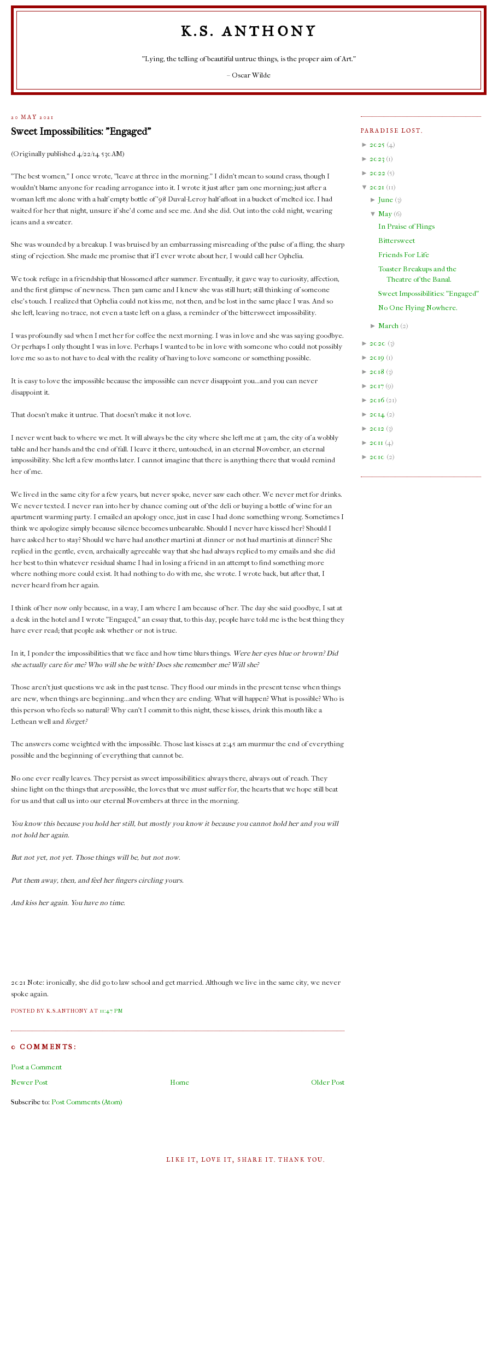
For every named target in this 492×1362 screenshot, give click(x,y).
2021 (377, 187)
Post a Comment (36, 1067)
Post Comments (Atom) (86, 1102)
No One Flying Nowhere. (418, 308)
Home (179, 1082)
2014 (377, 414)
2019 (377, 357)
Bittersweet (396, 240)
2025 (377, 144)
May (385, 214)
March (388, 326)
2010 (377, 457)
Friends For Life (403, 255)
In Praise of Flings (406, 226)
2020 (378, 343)
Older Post (327, 1082)
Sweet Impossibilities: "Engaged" (81, 132)
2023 (377, 158)
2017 (377, 386)
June (385, 199)
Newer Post (29, 1082)
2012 (377, 428)
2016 (377, 400)
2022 (377, 173)
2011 (376, 442)
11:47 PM (111, 1011)
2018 (377, 371)
